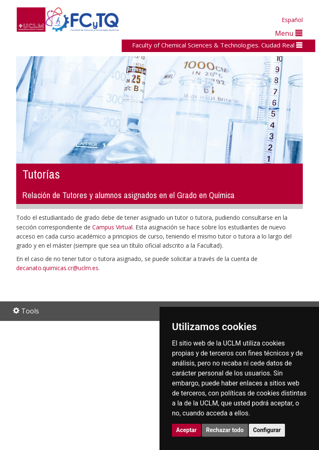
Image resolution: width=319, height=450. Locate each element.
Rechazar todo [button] (225, 430)
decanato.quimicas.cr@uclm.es (57, 268)
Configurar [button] (267, 430)
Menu (288, 33)
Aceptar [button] (186, 430)
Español (292, 20)
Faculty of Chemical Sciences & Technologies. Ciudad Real (217, 45)
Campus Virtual (112, 227)
